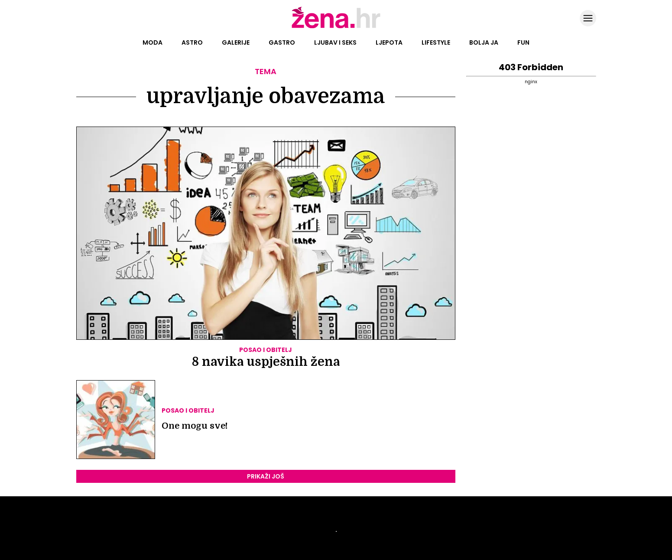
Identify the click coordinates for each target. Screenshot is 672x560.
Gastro (282, 42)
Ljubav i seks (335, 42)
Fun (523, 42)
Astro (192, 42)
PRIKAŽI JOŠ (265, 476)
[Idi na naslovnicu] (336, 27)
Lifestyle (436, 42)
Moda (152, 42)
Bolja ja (483, 42)
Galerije (236, 42)
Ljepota (389, 42)
